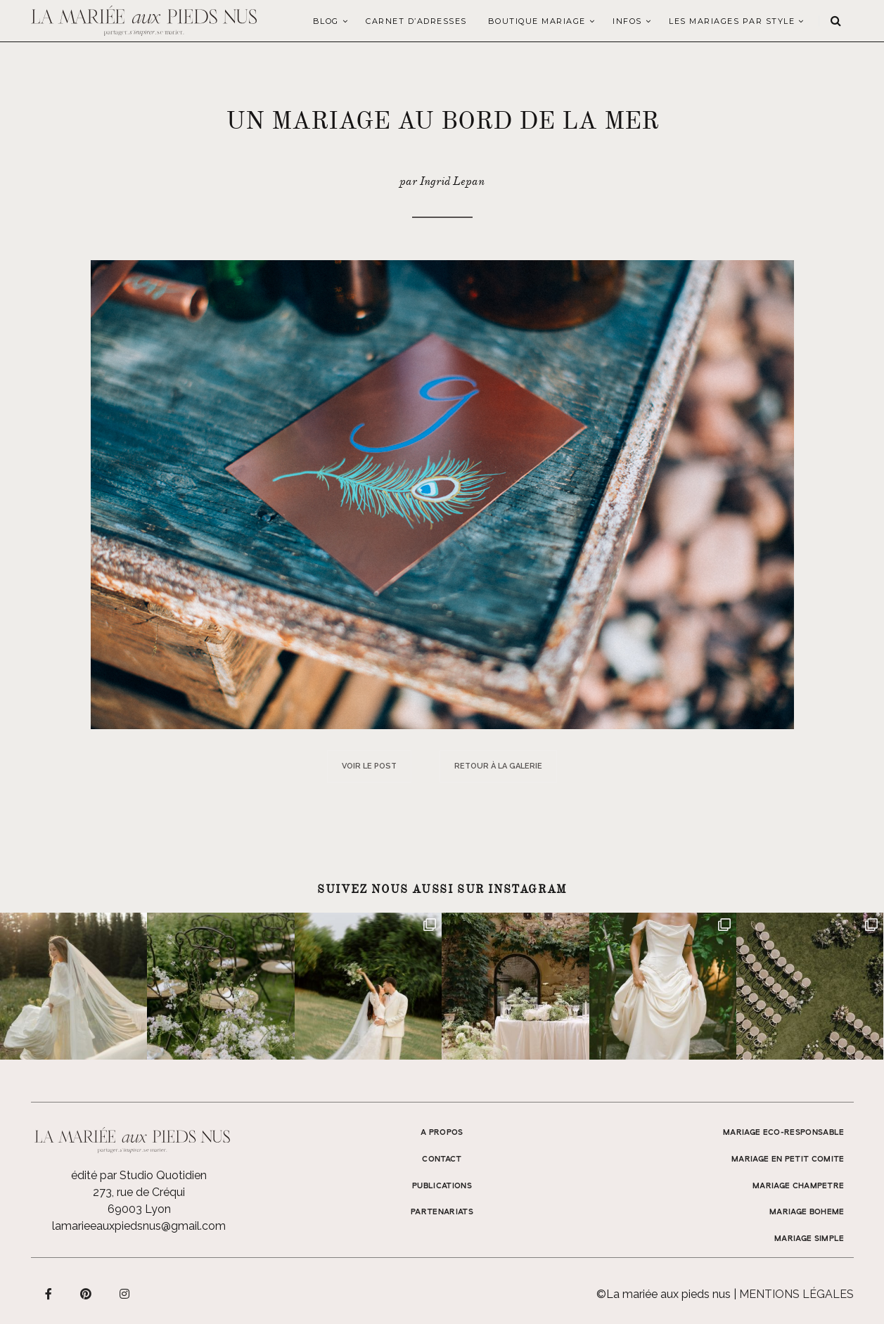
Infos (627, 21)
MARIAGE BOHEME (807, 1212)
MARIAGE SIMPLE (809, 1239)
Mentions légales (796, 1294)
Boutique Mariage (537, 21)
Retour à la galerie (498, 766)
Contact (441, 1159)
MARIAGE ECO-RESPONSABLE (784, 1133)
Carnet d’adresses (416, 21)
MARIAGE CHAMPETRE (798, 1186)
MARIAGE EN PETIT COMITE (788, 1159)
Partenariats (442, 1212)
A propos (442, 1133)
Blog (326, 21)
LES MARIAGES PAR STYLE (732, 21)
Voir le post (369, 766)
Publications (442, 1186)
